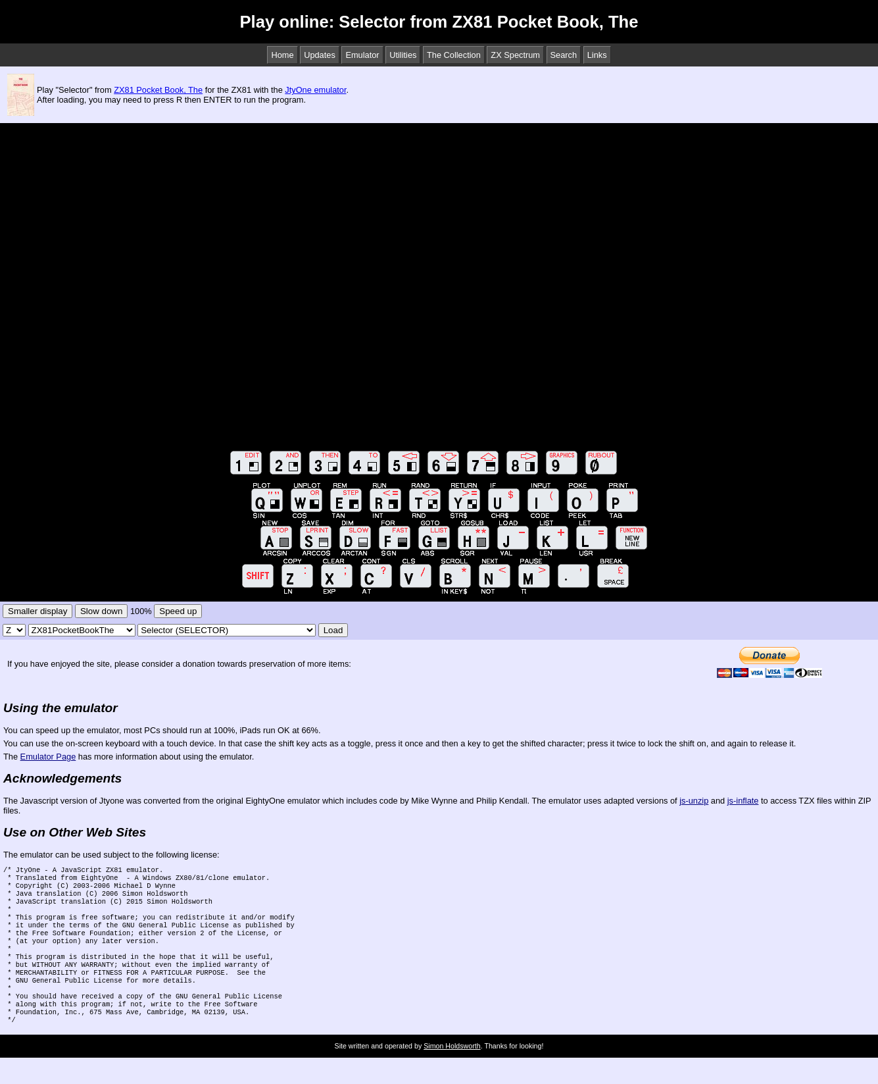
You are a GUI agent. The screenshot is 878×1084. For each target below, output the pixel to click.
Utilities (402, 55)
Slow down (101, 611)
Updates (319, 55)
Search (563, 55)
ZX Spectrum (515, 55)
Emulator (362, 55)
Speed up (178, 611)
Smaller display (37, 611)
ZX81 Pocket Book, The (158, 90)
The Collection (454, 55)
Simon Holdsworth (452, 1072)
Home (282, 55)
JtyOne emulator (315, 90)
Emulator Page (48, 756)
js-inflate (743, 801)
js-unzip (693, 801)
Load (333, 630)
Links (597, 55)
